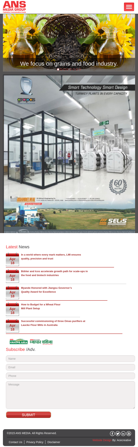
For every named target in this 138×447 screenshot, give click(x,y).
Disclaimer (53, 442)
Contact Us (15, 442)
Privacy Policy (34, 442)
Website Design (102, 440)
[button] (13, 43)
